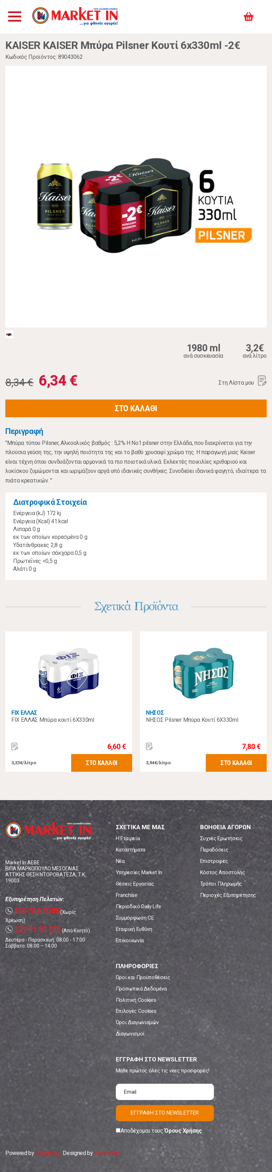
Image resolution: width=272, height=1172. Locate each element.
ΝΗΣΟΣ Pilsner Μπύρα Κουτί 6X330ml (192, 719)
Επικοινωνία (130, 940)
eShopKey (47, 1153)
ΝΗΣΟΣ (155, 712)
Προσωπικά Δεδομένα (141, 989)
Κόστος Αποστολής (222, 872)
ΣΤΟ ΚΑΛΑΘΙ (136, 408)
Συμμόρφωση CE (135, 918)
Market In (77, 17)
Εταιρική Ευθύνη (134, 929)
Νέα (120, 861)
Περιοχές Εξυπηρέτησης (228, 895)
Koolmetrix (107, 1153)
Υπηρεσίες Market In (139, 872)
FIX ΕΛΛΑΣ (24, 712)
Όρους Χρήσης (183, 1130)
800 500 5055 (32, 911)
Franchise (126, 895)
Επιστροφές (214, 861)
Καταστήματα (130, 850)
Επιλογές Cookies (136, 1011)
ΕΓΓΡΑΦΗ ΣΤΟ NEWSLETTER (165, 1113)
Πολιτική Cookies (136, 1000)
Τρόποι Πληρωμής (221, 884)
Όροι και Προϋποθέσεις (143, 977)
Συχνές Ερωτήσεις (221, 838)
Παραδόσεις (214, 850)
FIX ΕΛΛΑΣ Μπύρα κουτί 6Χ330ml (52, 719)
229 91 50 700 (33, 929)
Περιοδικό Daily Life (139, 906)
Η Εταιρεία (128, 838)
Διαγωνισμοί (130, 1034)
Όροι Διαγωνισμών (137, 1022)
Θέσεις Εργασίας (135, 884)
